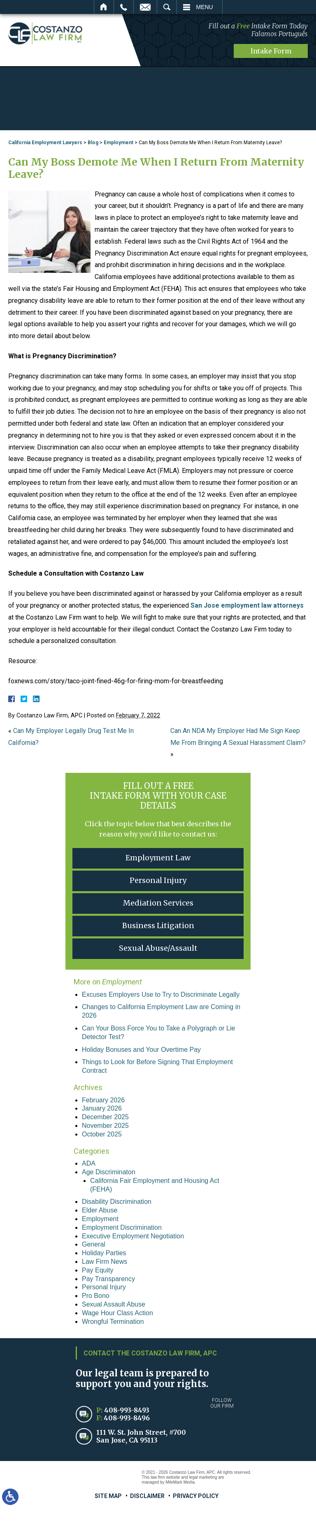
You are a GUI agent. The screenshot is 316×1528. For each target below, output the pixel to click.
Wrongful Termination (113, 1321)
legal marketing (203, 1477)
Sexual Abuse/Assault (158, 948)
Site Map (108, 1496)
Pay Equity (97, 1270)
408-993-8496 (127, 1418)
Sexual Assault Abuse (113, 1304)
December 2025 (105, 1116)
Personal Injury (158, 880)
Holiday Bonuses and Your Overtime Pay (141, 1049)
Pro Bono (95, 1295)
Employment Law (158, 857)
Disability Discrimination (116, 1201)
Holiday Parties (104, 1252)
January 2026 (102, 1108)
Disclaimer (147, 1496)
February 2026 (103, 1100)
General (93, 1244)
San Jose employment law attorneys (247, 605)
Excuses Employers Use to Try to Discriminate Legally (160, 994)
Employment (118, 142)
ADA (88, 1163)
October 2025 (102, 1134)
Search (167, 7)
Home (104, 7)
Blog (93, 142)
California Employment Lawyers (45, 142)
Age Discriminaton (108, 1171)
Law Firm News (104, 1261)
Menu (204, 7)
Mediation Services (158, 903)
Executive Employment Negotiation (133, 1236)
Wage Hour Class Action (117, 1312)
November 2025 (105, 1125)
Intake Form (271, 51)
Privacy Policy (195, 1496)
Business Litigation (158, 925)
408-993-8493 (126, 1410)
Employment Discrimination (122, 1227)
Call (123, 7)
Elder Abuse (99, 1210)
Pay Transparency (108, 1278)
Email (145, 7)
